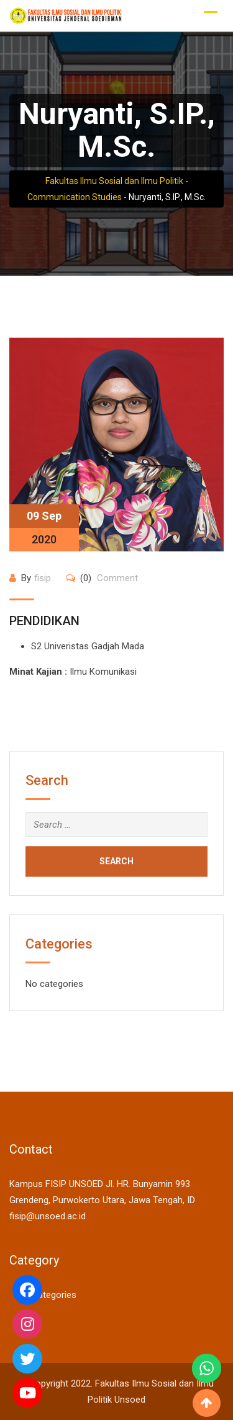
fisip (42, 578)
